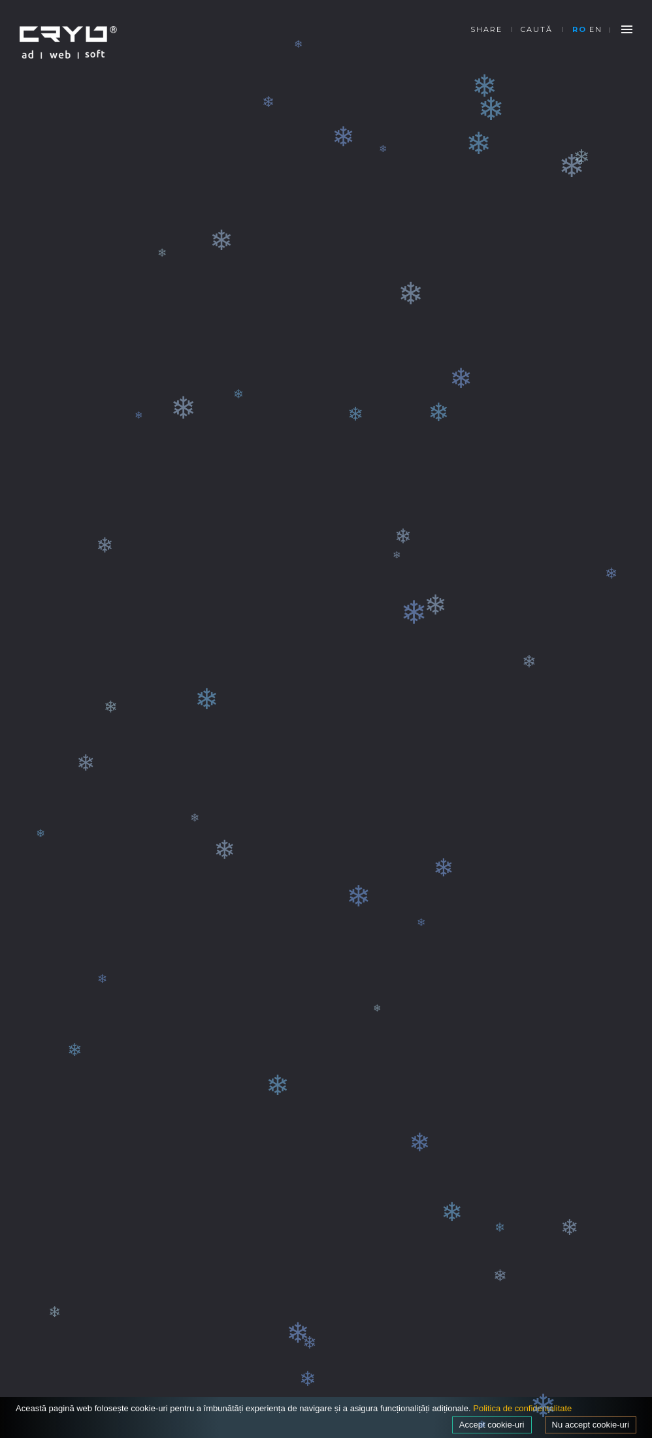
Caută (537, 29)
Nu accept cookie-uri (591, 1425)
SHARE (486, 29)
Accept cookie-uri (492, 1425)
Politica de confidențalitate (522, 1408)
